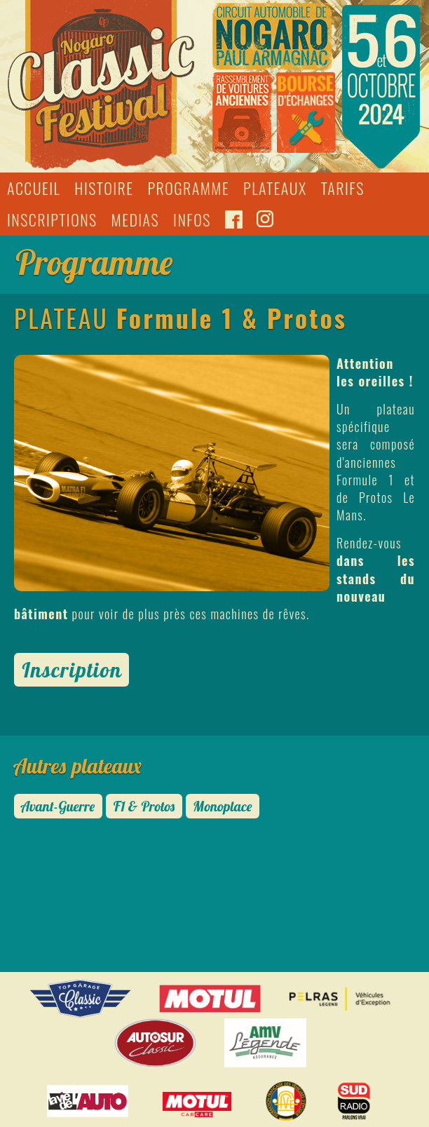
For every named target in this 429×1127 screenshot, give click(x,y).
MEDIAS (135, 219)
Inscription (71, 669)
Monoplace (222, 806)
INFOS (192, 219)
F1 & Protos (144, 806)
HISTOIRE (103, 188)
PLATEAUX (275, 188)
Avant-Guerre (58, 806)
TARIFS (343, 188)
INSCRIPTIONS (52, 219)
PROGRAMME (189, 188)
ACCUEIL (33, 188)
